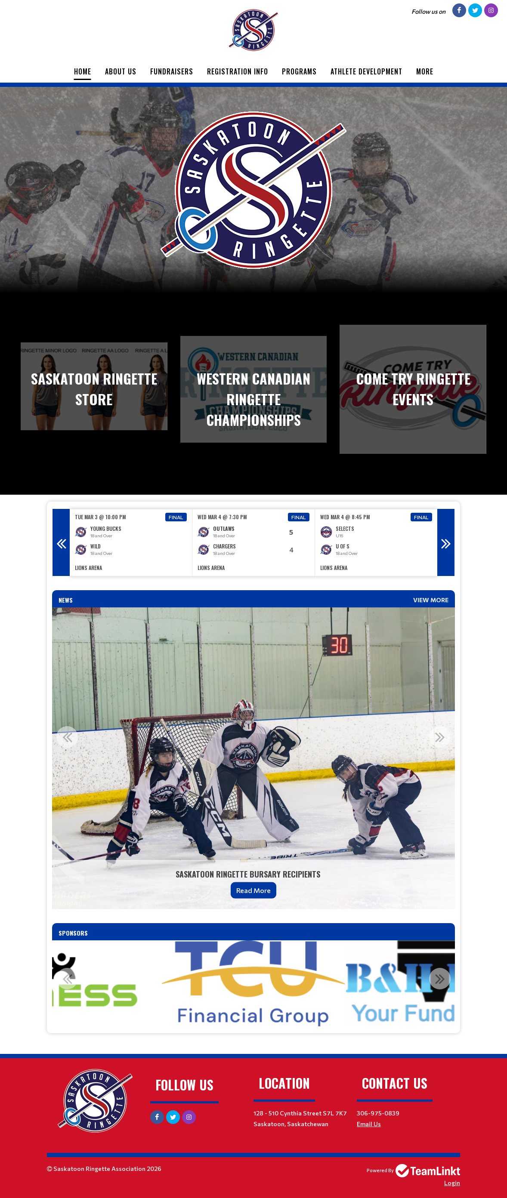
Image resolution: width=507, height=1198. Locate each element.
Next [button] (445, 542)
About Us (120, 71)
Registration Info (237, 71)
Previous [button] (61, 542)
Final (176, 517)
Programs (299, 71)
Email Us (369, 1123)
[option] (131, 542)
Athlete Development (366, 71)
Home (82, 71)
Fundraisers (171, 71)
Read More (253, 890)
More (424, 71)
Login (452, 1182)
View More (430, 600)
